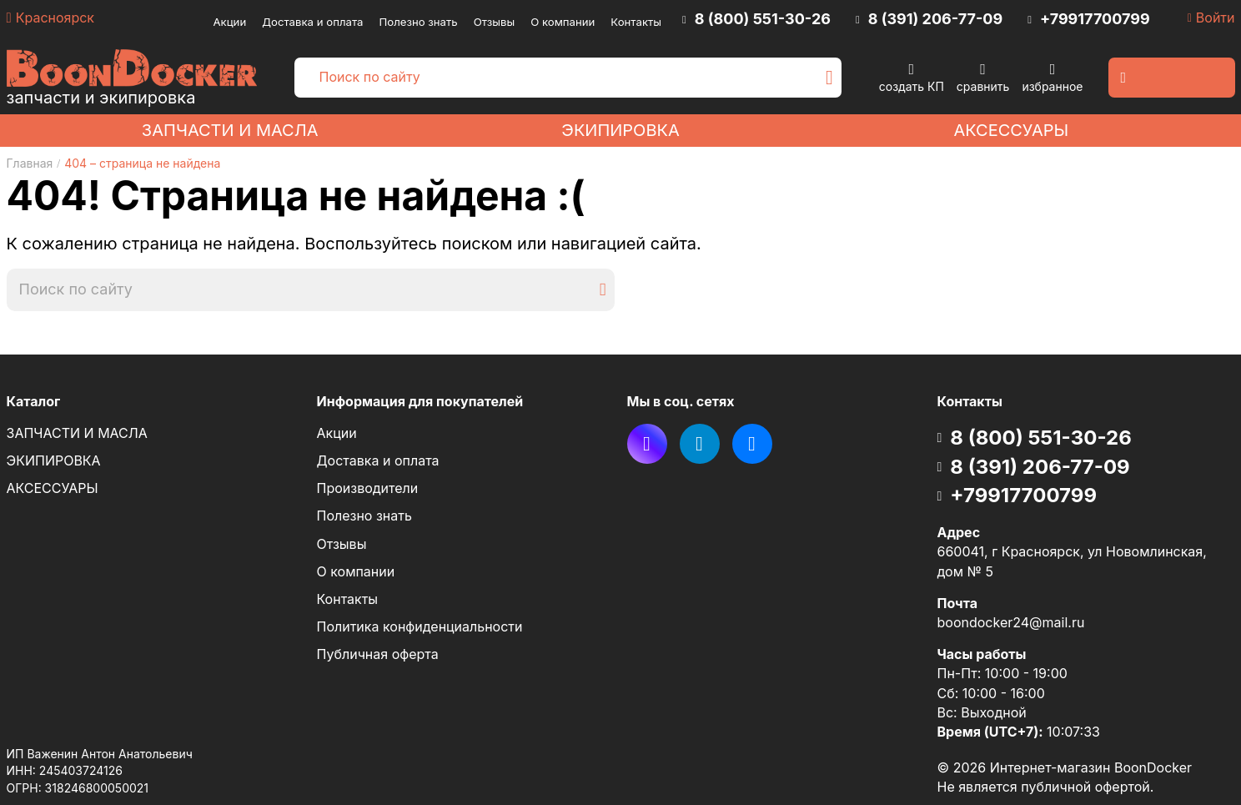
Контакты (635, 21)
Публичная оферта (378, 654)
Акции (230, 21)
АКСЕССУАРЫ (1010, 130)
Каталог (34, 401)
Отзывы (494, 21)
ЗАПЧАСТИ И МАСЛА (230, 130)
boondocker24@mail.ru (1011, 622)
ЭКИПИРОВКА (620, 130)
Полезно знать (418, 21)
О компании (562, 21)
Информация (420, 401)
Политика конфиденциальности (420, 626)
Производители (368, 488)
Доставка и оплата (312, 21)
